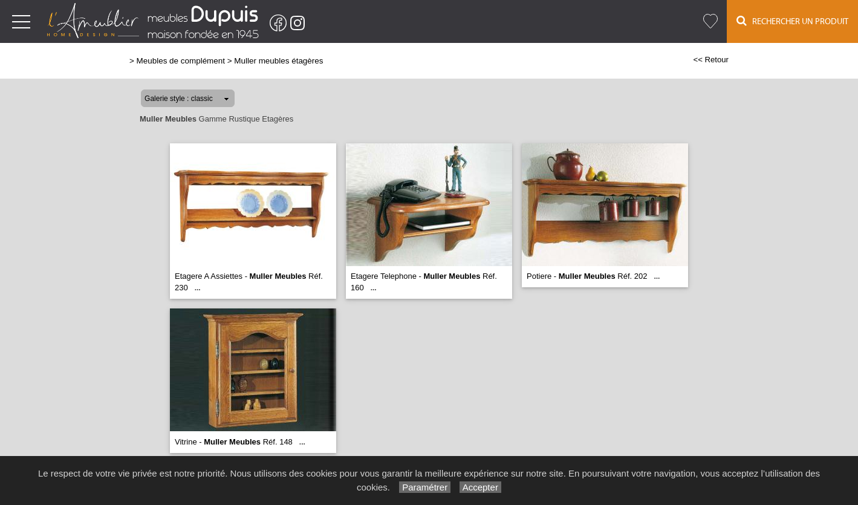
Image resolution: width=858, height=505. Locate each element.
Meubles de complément (181, 60)
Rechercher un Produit (792, 21)
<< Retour (711, 59)
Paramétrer (425, 487)
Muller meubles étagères (278, 60)
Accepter (480, 487)
